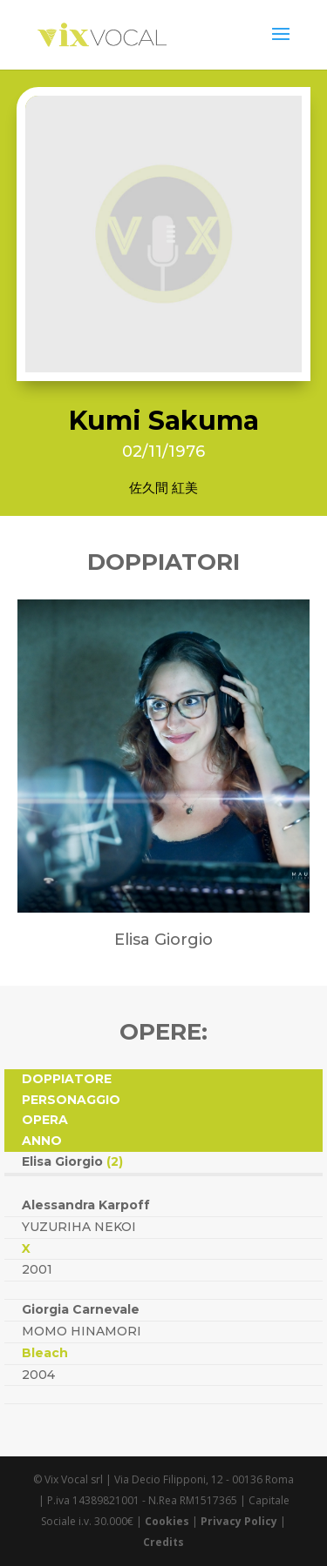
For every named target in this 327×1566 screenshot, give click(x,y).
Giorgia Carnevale (81, 1309)
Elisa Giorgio (72, 1161)
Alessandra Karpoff (86, 1205)
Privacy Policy (239, 1521)
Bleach (45, 1353)
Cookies (167, 1521)
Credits (163, 1542)
